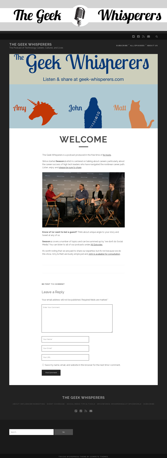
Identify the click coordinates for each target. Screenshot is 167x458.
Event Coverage (55, 402)
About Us (153, 44)
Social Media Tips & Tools (81, 402)
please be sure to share (70, 166)
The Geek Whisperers (30, 44)
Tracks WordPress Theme (72, 455)
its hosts (107, 153)
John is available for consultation (104, 252)
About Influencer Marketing (28, 402)
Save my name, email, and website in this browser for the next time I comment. (82, 363)
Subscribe (122, 44)
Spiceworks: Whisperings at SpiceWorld (120, 402)
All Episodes (138, 44)
